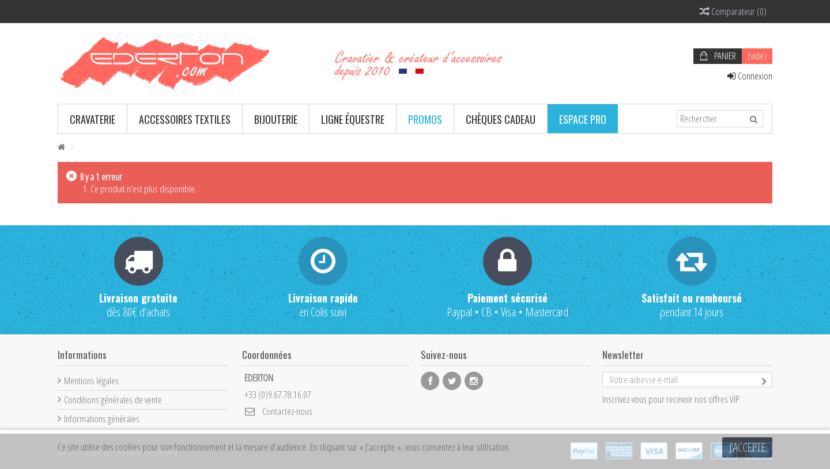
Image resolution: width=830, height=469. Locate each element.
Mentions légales (91, 381)
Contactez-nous (287, 411)
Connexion (749, 75)
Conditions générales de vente (113, 400)
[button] (92, 118)
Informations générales (101, 419)
